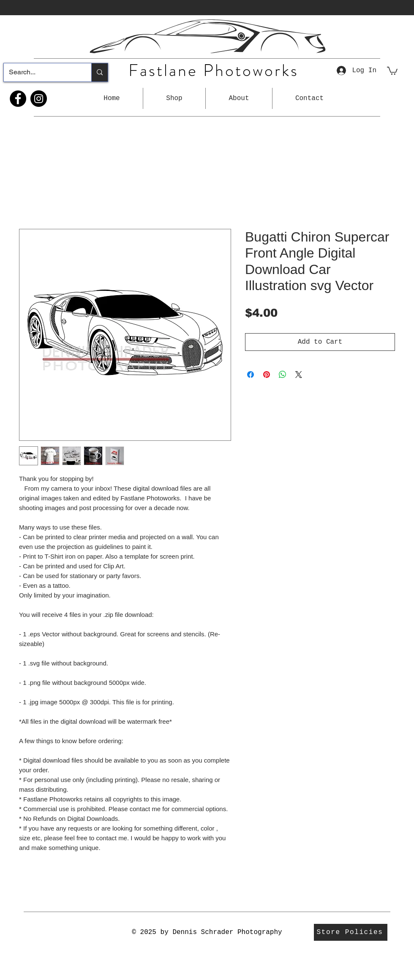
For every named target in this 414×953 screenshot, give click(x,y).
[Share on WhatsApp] (283, 374)
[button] (174, 98)
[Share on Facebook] (250, 374)
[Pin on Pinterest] (266, 374)
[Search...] (41, 72)
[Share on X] (299, 374)
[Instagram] (38, 98)
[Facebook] (18, 98)
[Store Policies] (350, 932)
